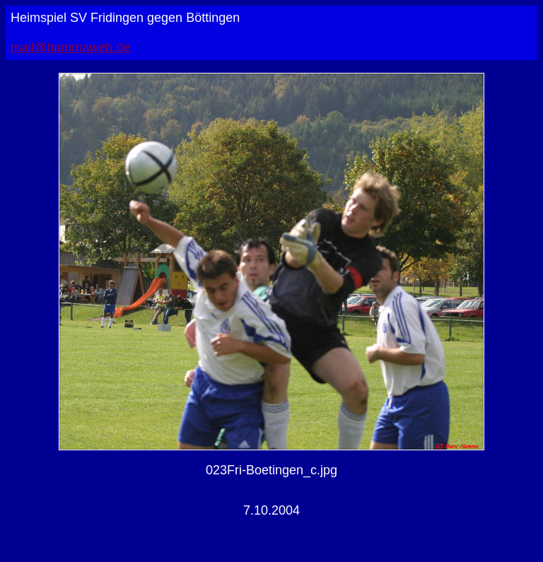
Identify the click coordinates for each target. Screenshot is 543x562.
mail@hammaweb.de (70, 47)
